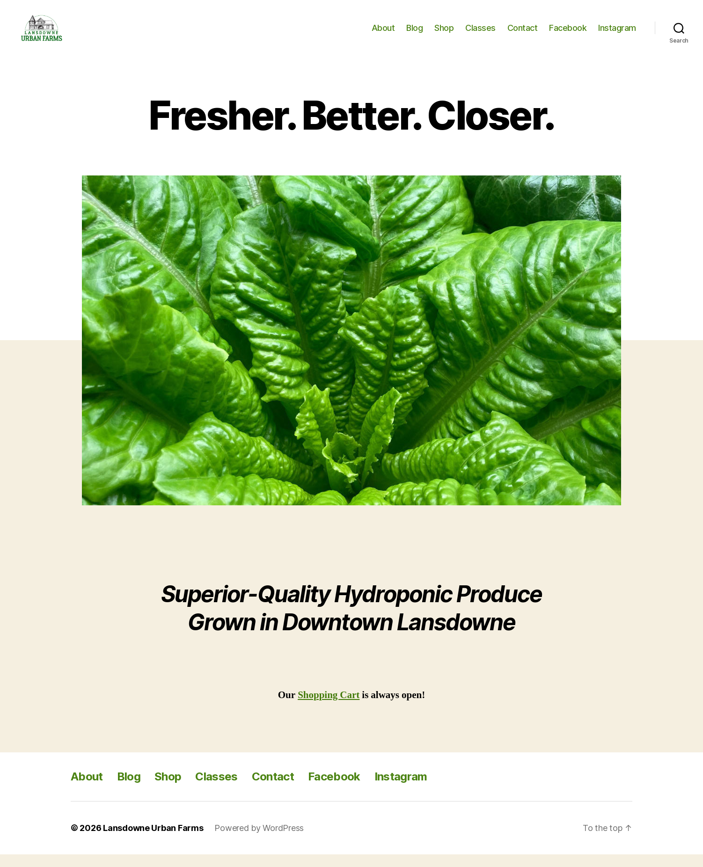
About (383, 34)
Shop (444, 34)
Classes (480, 34)
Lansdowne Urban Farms (153, 840)
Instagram (617, 34)
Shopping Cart (328, 707)
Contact (522, 34)
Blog (414, 34)
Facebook (567, 34)
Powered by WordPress (259, 840)
